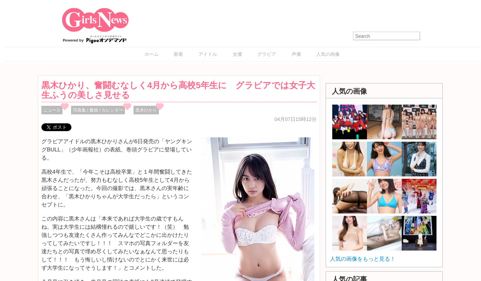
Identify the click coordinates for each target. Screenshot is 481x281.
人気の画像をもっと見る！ (362, 259)
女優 (237, 54)
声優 (296, 54)
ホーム (151, 54)
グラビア (266, 54)
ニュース (52, 110)
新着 (178, 54)
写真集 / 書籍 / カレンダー (98, 110)
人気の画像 (328, 54)
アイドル (207, 54)
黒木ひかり (146, 110)
